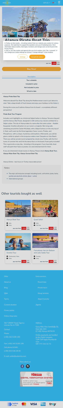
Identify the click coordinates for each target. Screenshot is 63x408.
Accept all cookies (37, 57)
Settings (22, 57)
